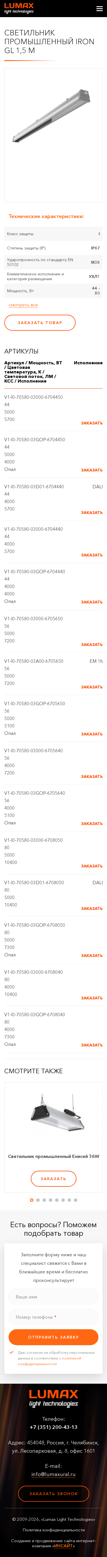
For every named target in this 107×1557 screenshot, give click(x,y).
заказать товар (40, 322)
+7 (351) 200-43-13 (54, 1427)
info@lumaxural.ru (53, 1474)
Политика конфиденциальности (54, 1529)
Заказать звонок (53, 1493)
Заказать (92, 423)
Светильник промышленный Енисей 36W (53, 1156)
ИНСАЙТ (63, 1545)
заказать (53, 1178)
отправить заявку (53, 1337)
